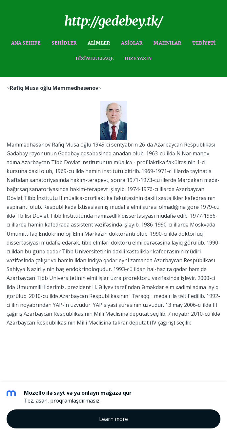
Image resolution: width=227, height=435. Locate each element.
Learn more (113, 419)
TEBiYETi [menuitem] (204, 43)
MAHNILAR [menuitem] (167, 43)
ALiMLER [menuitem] (99, 43)
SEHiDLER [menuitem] (64, 43)
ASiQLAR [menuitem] (131, 43)
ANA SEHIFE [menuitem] (25, 43)
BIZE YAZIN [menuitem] (138, 58)
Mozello (68, 344)
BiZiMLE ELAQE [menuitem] (94, 58)
